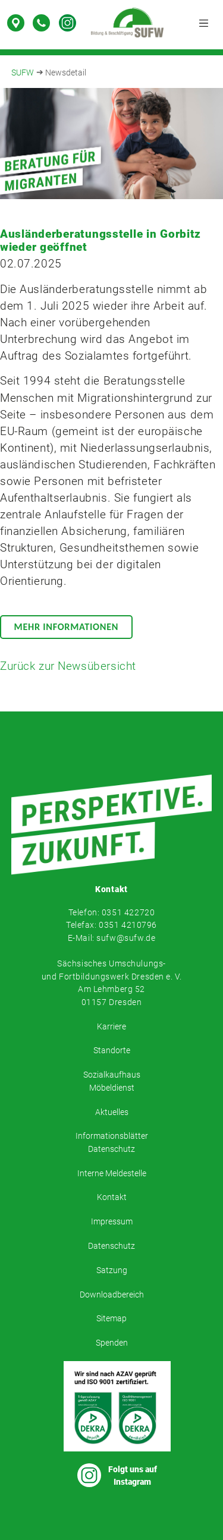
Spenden (112, 1343)
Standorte (111, 1050)
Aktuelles (111, 1112)
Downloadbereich (112, 1295)
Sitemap (111, 1319)
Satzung (111, 1270)
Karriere (111, 1027)
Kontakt (112, 1197)
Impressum (112, 1222)
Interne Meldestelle (111, 1174)
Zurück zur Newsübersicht (68, 666)
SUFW (22, 73)
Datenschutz (111, 1246)
